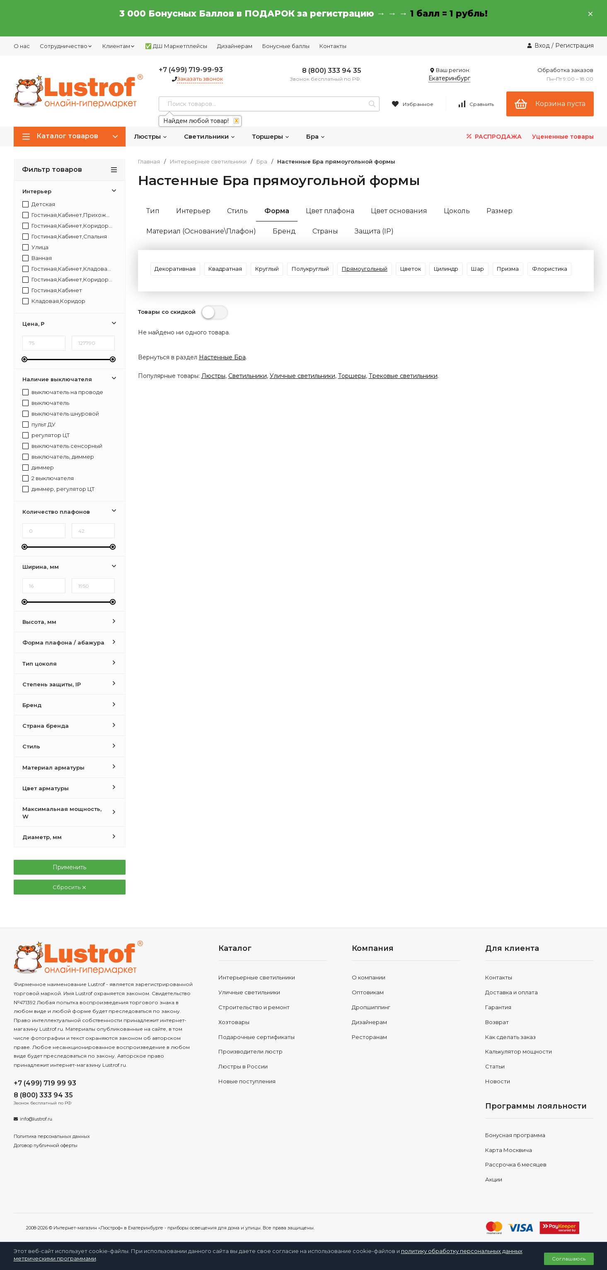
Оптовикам (368, 992)
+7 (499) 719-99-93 (191, 70)
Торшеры (271, 136)
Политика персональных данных (52, 1136)
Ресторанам (369, 1037)
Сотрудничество (66, 46)
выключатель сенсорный (62, 446)
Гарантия (498, 1007)
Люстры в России (243, 1066)
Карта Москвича (508, 1150)
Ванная (37, 258)
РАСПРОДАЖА (493, 136)
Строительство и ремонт (254, 1007)
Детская (38, 204)
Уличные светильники (302, 407)
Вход (542, 45)
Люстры (150, 136)
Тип (153, 211)
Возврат (497, 1022)
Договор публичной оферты (45, 1145)
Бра (315, 136)
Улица (35, 247)
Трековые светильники (403, 407)
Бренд (284, 231)
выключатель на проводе (62, 392)
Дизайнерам (234, 46)
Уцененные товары (563, 136)
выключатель (45, 403)
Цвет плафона (330, 211)
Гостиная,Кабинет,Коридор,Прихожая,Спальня (67, 226)
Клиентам (118, 46)
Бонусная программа (515, 1135)
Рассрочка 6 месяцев (516, 1164)
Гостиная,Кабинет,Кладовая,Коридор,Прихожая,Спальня (67, 269)
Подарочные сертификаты (256, 1037)
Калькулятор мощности (518, 1051)
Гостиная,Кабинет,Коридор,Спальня (67, 280)
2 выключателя (48, 478)
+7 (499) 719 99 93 (45, 1083)
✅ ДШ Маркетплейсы (176, 46)
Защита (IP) (374, 231)
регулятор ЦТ (46, 435)
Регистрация (574, 45)
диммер (38, 467)
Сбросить (70, 887)
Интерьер (193, 211)
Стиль (237, 211)
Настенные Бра (222, 388)
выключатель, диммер (58, 457)
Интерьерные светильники (208, 161)
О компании (368, 977)
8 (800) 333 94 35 (331, 71)
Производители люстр (250, 1051)
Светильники (209, 136)
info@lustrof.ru (36, 1119)
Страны (325, 231)
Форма (276, 211)
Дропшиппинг (371, 1007)
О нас (22, 46)
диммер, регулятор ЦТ (58, 489)
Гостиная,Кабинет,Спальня (64, 236)
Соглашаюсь (568, 1259)
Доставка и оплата (511, 992)
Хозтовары (233, 1022)
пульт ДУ (39, 424)
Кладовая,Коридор (53, 301)
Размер (499, 211)
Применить (69, 867)
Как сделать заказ (510, 1037)
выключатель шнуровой (60, 414)
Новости (497, 1081)
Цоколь (457, 211)
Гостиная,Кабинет (52, 290)
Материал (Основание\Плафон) (201, 231)
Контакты (332, 46)
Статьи (495, 1066)
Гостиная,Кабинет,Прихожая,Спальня (67, 215)
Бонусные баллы (286, 46)
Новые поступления (247, 1081)
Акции (493, 1179)
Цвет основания (399, 211)
